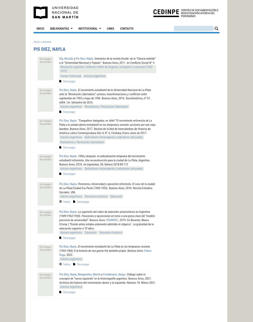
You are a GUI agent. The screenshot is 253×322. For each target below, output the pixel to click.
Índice (66, 202)
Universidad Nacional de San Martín (56, 13)
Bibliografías (59, 28)
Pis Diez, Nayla (84, 58)
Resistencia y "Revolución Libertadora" (106, 106)
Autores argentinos (95, 76)
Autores (46, 42)
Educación (116, 196)
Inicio (40, 28)
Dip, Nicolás (66, 58)
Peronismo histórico (96, 196)
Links (110, 28)
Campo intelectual (70, 76)
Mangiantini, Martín (89, 274)
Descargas (69, 81)
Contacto (126, 28)
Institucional (88, 28)
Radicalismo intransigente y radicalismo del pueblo (114, 137)
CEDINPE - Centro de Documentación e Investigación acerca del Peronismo (185, 13)
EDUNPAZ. (112, 220)
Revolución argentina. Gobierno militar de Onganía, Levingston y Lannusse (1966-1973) (106, 69)
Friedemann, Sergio (114, 274)
